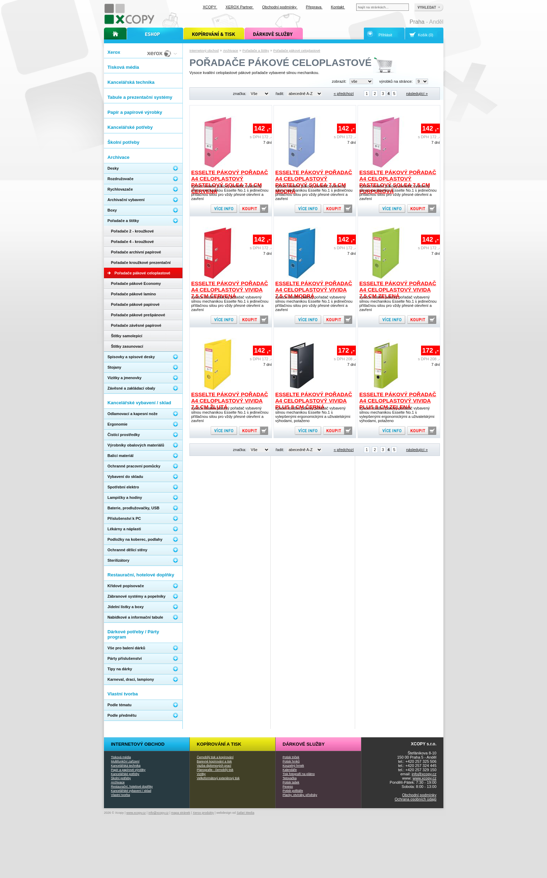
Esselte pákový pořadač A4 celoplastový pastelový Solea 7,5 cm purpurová (397, 181)
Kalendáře (290, 770)
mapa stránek (180, 812)
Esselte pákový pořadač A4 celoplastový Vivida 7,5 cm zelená (397, 289)
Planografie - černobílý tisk (215, 770)
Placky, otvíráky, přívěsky (300, 795)
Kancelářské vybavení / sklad (131, 790)
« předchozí (343, 93)
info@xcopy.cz (424, 774)
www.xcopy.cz (424, 778)
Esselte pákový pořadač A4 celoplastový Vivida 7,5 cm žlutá (229, 400)
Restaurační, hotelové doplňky (132, 786)
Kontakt (338, 7)
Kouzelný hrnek (293, 765)
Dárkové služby (304, 744)
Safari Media (245, 812)
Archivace (230, 50)
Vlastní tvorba (120, 795)
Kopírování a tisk (219, 744)
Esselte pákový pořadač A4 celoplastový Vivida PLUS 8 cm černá (313, 400)
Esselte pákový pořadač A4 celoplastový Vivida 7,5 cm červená (229, 289)
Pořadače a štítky (255, 50)
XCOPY (210, 7)
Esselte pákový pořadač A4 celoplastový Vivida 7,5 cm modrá (313, 289)
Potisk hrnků (291, 761)
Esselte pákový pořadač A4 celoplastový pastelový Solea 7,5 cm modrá (313, 181)
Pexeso (288, 786)
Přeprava (314, 7)
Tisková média (121, 757)
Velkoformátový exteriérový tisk (218, 778)
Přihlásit (385, 35)
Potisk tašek (291, 782)
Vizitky (201, 774)
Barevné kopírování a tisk (214, 761)
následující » (417, 93)
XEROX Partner (240, 7)
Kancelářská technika (126, 765)
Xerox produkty (203, 812)
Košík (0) (425, 35)
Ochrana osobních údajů (415, 799)
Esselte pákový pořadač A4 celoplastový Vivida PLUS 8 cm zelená (397, 400)
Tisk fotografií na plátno (299, 774)
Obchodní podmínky (419, 795)
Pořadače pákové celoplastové (296, 50)
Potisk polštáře (293, 790)
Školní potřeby (121, 778)
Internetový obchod (204, 50)
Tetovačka (290, 778)
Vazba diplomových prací (214, 765)
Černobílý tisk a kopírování (215, 757)
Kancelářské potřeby (125, 774)
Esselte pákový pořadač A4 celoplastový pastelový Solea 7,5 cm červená (229, 181)
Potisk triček (291, 757)
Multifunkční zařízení (125, 761)
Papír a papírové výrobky (128, 770)
